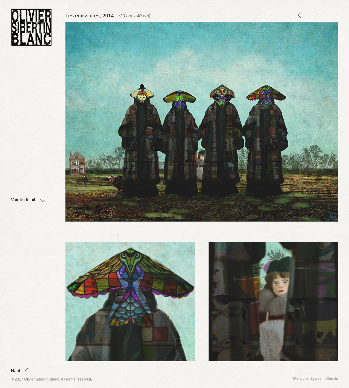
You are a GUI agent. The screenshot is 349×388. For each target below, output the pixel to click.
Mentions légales (307, 378)
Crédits (332, 378)
